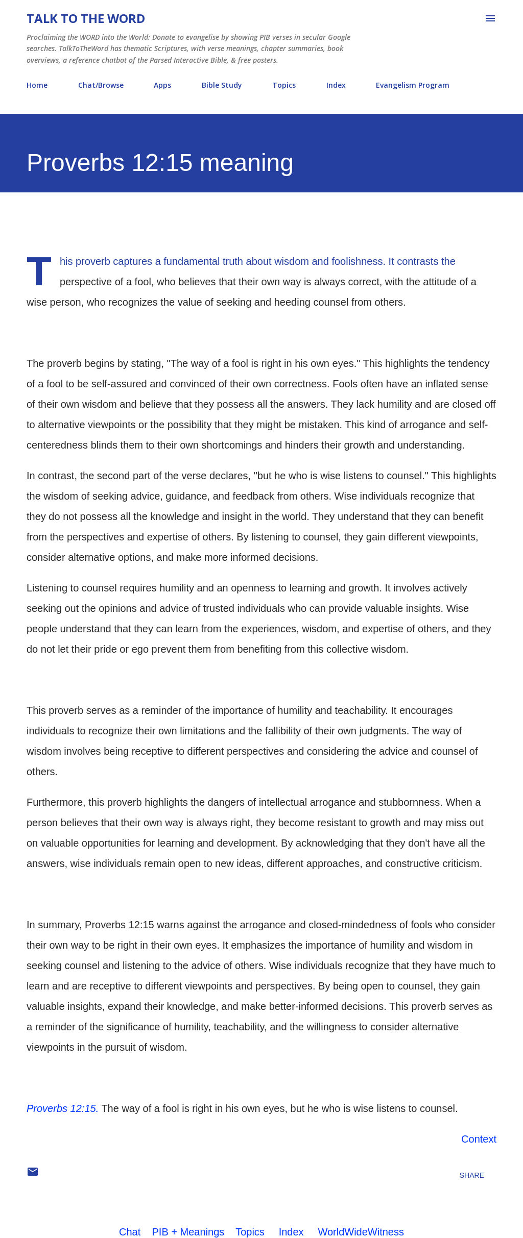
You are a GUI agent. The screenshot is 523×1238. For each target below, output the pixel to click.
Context (478, 1139)
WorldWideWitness (361, 1231)
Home (37, 85)
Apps (162, 85)
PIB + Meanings (188, 1231)
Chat (129, 1231)
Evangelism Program (412, 85)
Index (336, 85)
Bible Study (222, 85)
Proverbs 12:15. (63, 1108)
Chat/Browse (101, 85)
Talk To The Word (86, 18)
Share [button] (472, 1175)
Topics (284, 85)
